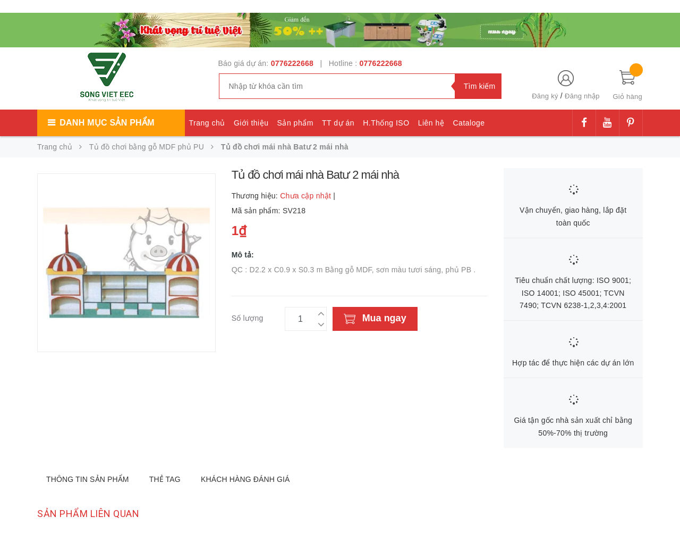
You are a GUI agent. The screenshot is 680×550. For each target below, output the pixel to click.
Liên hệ (431, 123)
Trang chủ (207, 123)
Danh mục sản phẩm (107, 122)
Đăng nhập (582, 96)
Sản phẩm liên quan (88, 513)
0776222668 (292, 63)
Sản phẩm (295, 123)
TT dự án (338, 123)
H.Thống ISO (386, 123)
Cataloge (468, 123)
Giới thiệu (251, 123)
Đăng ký (545, 96)
